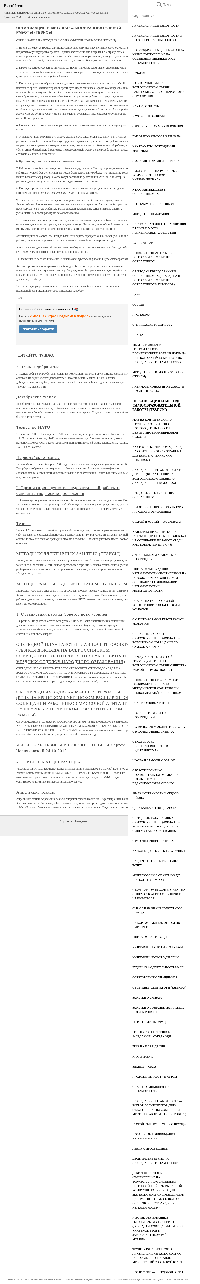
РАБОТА (137, 334)
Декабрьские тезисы (36, 397)
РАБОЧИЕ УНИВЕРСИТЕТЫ (150, 702)
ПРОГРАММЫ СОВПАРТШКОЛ (153, 203)
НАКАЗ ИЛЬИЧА (143, 1056)
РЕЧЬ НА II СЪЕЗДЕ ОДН (148, 1046)
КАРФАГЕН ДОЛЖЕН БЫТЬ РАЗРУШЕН (158, 850)
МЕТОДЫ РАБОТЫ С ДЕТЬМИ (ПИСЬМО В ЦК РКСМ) (72, 584)
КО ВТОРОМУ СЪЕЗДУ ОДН (151, 1022)
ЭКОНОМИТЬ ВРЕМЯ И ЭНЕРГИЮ (155, 160)
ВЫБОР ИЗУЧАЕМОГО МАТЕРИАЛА (156, 136)
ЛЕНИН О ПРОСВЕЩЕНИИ (150, 1148)
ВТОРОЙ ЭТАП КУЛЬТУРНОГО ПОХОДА (159, 1124)
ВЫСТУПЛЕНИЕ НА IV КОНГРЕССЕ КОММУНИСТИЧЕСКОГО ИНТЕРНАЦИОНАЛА (156, 175)
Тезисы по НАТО (33, 427)
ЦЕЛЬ (136, 294)
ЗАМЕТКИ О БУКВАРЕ (147, 997)
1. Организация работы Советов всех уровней (61, 614)
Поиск (163, 4)
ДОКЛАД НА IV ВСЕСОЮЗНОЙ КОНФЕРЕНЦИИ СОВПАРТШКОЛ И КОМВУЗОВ (156, 605)
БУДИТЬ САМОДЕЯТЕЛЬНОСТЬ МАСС (158, 967)
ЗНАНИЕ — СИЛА (144, 1066)
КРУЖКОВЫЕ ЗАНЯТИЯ (148, 116)
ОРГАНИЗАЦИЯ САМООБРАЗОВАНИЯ (157, 126)
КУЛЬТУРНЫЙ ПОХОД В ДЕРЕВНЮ (155, 957)
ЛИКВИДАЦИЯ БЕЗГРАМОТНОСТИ (155, 25)
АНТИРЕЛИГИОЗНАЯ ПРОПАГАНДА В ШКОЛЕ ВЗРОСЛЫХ (38, 1279)
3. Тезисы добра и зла (37, 366)
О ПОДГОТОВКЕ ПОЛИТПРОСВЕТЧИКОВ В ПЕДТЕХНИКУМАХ (150, 746)
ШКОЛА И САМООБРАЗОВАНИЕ (153, 760)
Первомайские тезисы (38, 457)
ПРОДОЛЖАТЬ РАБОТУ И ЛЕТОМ (154, 1076)
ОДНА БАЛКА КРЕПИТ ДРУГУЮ (154, 807)
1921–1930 (138, 73)
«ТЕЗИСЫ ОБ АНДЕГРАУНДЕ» (48, 762)
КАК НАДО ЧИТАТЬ (145, 106)
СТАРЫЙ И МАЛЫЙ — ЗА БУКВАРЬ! (156, 521)
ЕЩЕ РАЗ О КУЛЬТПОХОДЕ (150, 937)
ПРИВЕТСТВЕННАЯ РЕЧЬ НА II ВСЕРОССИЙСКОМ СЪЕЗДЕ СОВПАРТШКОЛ (153, 257)
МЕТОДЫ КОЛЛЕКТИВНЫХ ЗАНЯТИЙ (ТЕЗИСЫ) (68, 553)
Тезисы (23, 523)
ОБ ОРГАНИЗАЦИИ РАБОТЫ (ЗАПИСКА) (159, 987)
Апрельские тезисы (35, 792)
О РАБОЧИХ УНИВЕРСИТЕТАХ (153, 840)
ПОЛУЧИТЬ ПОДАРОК (38, 329)
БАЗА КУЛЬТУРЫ (143, 242)
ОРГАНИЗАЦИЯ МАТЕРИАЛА (152, 324)
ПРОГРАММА (141, 314)
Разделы (81, 821)
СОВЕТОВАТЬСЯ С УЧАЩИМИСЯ (154, 977)
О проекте (65, 821)
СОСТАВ (138, 304)
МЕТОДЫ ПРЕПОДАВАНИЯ (150, 213)
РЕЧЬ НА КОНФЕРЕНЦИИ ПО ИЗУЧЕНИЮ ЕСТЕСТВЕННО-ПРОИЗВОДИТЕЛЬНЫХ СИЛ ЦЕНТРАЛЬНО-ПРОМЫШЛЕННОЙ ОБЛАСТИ (155, 428)
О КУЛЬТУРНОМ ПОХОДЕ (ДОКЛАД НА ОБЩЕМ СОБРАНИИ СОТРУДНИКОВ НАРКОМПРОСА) (158, 894)
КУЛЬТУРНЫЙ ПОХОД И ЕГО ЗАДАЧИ (157, 947)
